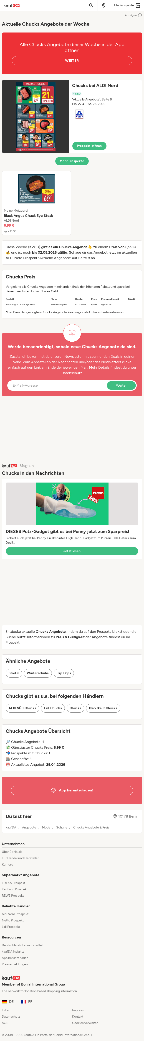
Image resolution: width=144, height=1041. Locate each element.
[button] (72, 116)
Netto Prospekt (13, 920)
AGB (5, 1023)
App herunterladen (15, 958)
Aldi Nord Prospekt (15, 914)
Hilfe (5, 1010)
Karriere (7, 864)
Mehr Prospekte (72, 161)
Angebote (29, 827)
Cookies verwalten (85, 1023)
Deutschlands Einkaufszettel (22, 945)
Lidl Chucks (53, 708)
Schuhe (61, 827)
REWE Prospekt (13, 896)
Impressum (80, 1010)
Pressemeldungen (15, 964)
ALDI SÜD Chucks (22, 708)
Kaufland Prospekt (15, 889)
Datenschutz (71, 373)
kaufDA (11, 827)
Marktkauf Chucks (103, 708)
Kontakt (77, 1016)
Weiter (121, 385)
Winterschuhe (38, 673)
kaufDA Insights (13, 951)
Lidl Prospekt (11, 927)
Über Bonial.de (12, 852)
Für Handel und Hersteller (20, 858)
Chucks (75, 708)
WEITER (72, 60)
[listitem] (36, 203)
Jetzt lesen (72, 551)
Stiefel (14, 673)
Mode (46, 827)
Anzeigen (133, 15)
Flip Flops (64, 673)
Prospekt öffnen (89, 146)
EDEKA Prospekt (13, 883)
